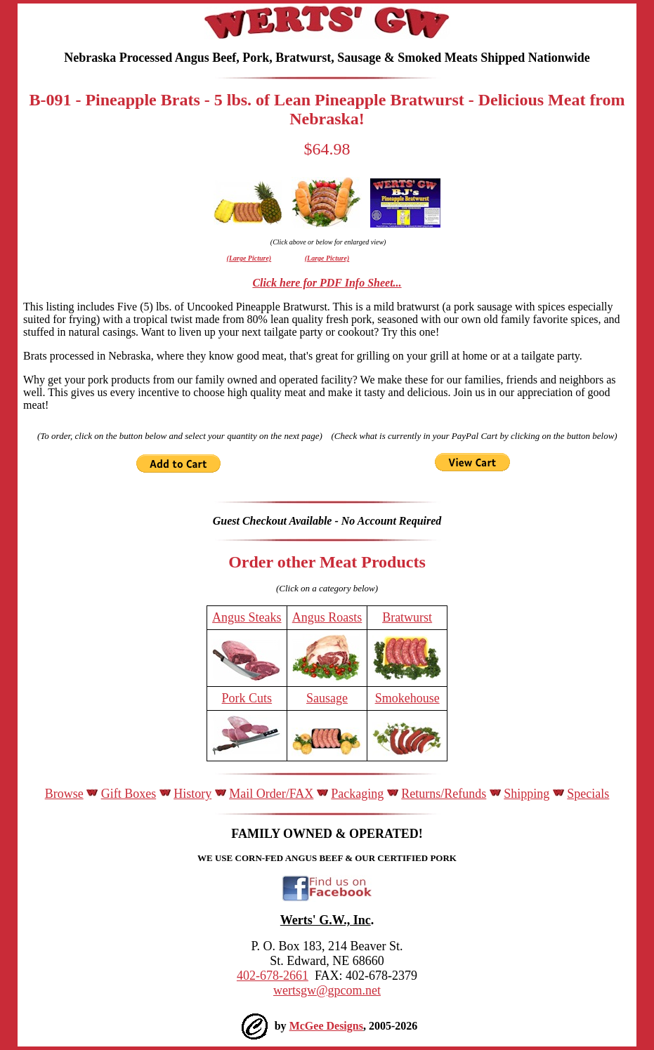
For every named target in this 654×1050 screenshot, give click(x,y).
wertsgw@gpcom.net (327, 990)
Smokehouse (407, 698)
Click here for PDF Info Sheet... (326, 283)
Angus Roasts (327, 617)
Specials (588, 794)
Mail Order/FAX (271, 794)
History (192, 794)
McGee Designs (326, 1026)
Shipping (526, 794)
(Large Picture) (249, 258)
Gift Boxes (129, 794)
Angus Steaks (247, 617)
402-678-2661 (272, 976)
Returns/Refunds (443, 794)
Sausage (327, 698)
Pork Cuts (247, 698)
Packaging (357, 794)
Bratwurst (407, 617)
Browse (64, 794)
